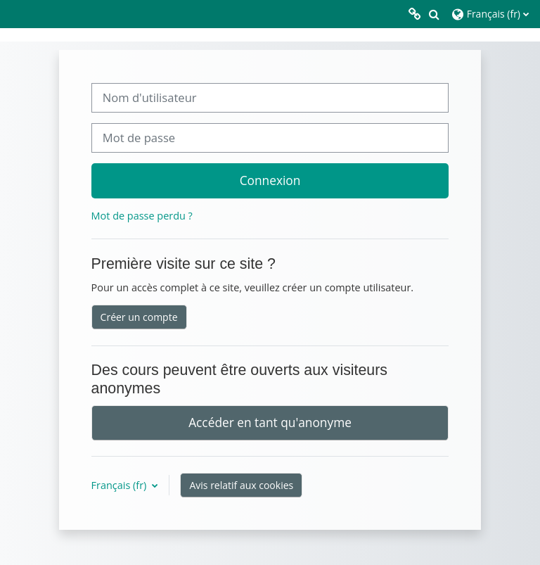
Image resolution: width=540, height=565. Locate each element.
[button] (434, 14)
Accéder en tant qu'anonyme (270, 422)
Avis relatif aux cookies (241, 485)
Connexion (270, 180)
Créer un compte (139, 317)
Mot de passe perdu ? (142, 215)
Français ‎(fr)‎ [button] (120, 485)
